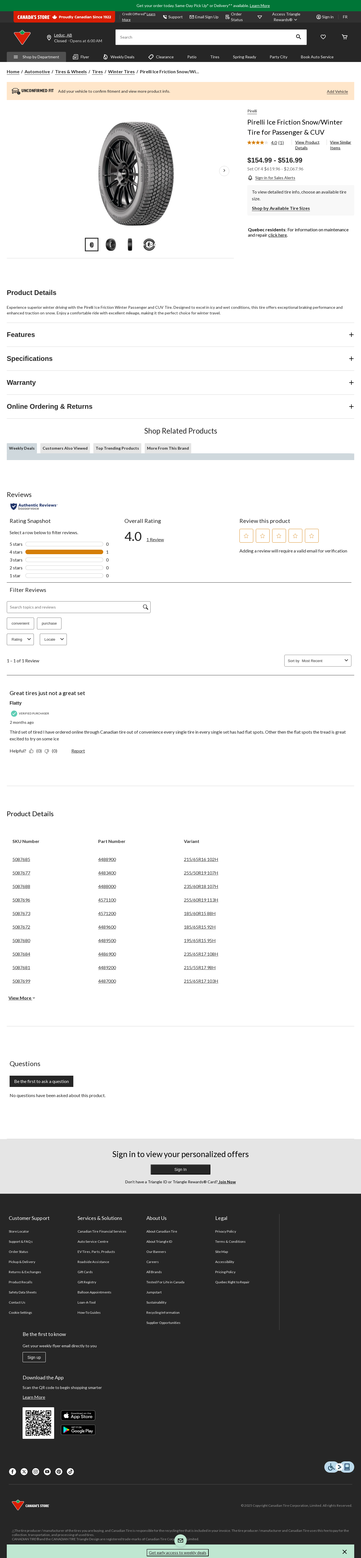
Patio (192, 56)
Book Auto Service (317, 56)
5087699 (21, 981)
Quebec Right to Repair (232, 1282)
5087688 (21, 886)
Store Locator (19, 1231)
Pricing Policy (225, 1272)
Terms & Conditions (230, 1241)
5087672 (21, 926)
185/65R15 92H (200, 926)
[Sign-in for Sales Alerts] (271, 178)
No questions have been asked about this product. (57, 1095)
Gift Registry (87, 1282)
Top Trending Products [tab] (117, 448)
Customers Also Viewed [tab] (65, 448)
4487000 (107, 981)
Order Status (234, 17)
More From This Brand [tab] (168, 448)
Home (13, 71)
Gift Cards (85, 1272)
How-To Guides (89, 1312)
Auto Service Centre (93, 1241)
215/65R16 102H (201, 859)
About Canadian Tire (161, 1231)
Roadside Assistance (93, 1262)
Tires (214, 56)
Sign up (34, 1357)
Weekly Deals (119, 57)
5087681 (21, 967)
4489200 (107, 967)
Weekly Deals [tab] (22, 448)
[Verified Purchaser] (30, 713)
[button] (298, 37)
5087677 (21, 872)
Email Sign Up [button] (204, 16)
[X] (24, 1471)
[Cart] (344, 37)
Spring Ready (244, 56)
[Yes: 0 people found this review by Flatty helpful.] (37, 750)
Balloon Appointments (94, 1292)
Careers (152, 1262)
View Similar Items (340, 145)
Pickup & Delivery (22, 1262)
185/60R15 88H (200, 913)
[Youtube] (47, 1471)
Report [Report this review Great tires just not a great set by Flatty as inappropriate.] (78, 750)
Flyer (81, 57)
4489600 (107, 926)
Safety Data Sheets (23, 1292)
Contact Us (17, 1302)
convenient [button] (20, 623)
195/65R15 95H (200, 940)
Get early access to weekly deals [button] (177, 1552)
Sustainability (156, 1302)
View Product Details (307, 145)
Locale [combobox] (55, 639)
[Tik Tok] (70, 1471)
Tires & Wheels (71, 71)
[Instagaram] (35, 1471)
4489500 (107, 940)
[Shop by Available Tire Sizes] (281, 207)
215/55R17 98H (200, 967)
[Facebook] (12, 1471)
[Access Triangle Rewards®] (286, 17)
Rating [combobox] (22, 639)
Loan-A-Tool (87, 1302)
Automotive (37, 71)
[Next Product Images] (224, 171)
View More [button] (22, 997)
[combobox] (322, 661)
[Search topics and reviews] (79, 607)
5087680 (21, 940)
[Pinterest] (58, 1471)
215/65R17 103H (201, 981)
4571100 (107, 899)
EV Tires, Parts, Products (96, 1251)
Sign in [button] (325, 16)
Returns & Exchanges (25, 1272)
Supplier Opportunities (163, 1322)
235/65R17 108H (201, 953)
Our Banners (156, 1251)
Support (173, 16)
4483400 (107, 872)
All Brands (154, 1272)
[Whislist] (323, 37)
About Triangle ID (159, 1241)
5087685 (21, 859)
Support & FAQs (21, 1241)
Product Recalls (20, 1282)
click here (277, 235)
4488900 (107, 859)
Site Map (221, 1251)
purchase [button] (49, 623)
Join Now (227, 1181)
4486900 (107, 953)
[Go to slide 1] (91, 244)
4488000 (107, 886)
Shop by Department (36, 56)
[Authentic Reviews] (34, 506)
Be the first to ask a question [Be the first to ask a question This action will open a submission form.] (41, 1081)
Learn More (260, 5)
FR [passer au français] (345, 16)
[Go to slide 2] (111, 244)
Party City (278, 56)
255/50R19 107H (201, 872)
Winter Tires (121, 71)
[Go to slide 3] (130, 244)
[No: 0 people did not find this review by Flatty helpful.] (52, 750)
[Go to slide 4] (149, 244)
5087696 (21, 899)
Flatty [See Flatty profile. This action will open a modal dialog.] (16, 703)
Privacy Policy (225, 1231)
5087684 (21, 953)
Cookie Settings (20, 1312)
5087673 (21, 913)
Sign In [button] (180, 1169)
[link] (267, 142)
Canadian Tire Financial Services (102, 1231)
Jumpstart (154, 1292)
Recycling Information (163, 1312)
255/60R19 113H (201, 899)
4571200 (107, 913)
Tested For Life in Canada (165, 1282)
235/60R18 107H (201, 886)
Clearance (161, 57)
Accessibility (224, 1262)
